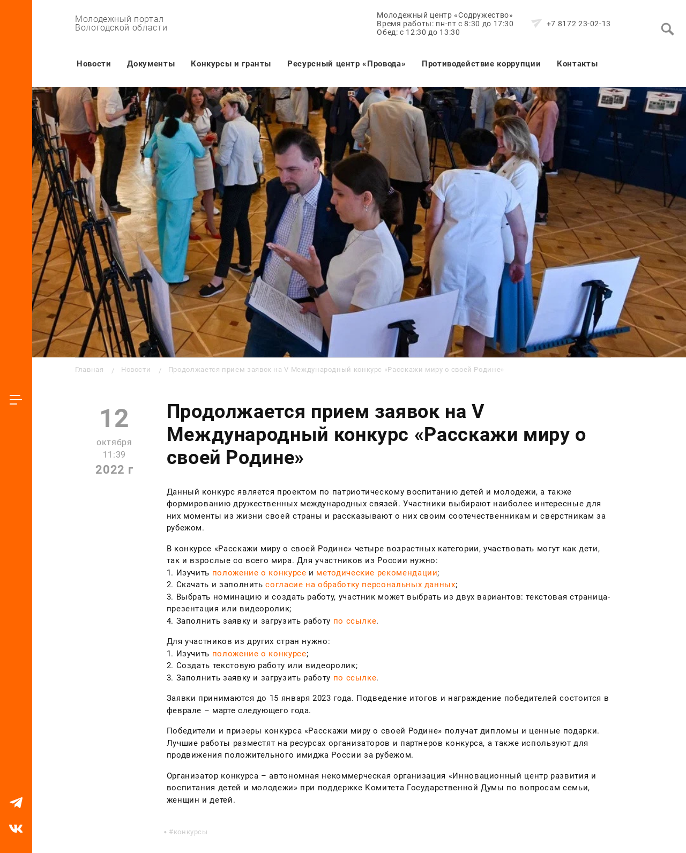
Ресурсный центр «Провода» (346, 64)
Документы (151, 64)
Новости (94, 64)
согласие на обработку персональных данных (360, 584)
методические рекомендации (376, 573)
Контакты (577, 64)
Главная (89, 369)
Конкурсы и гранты (231, 64)
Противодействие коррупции (481, 64)
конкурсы (191, 832)
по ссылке (355, 621)
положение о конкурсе (259, 573)
